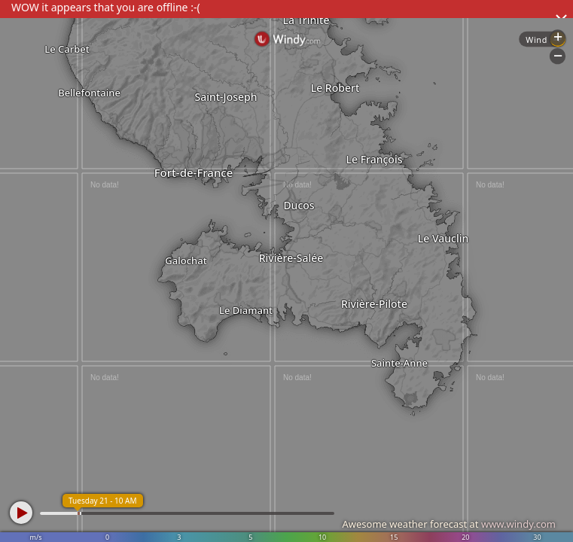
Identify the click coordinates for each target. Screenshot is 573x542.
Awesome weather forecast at (449, 524)
